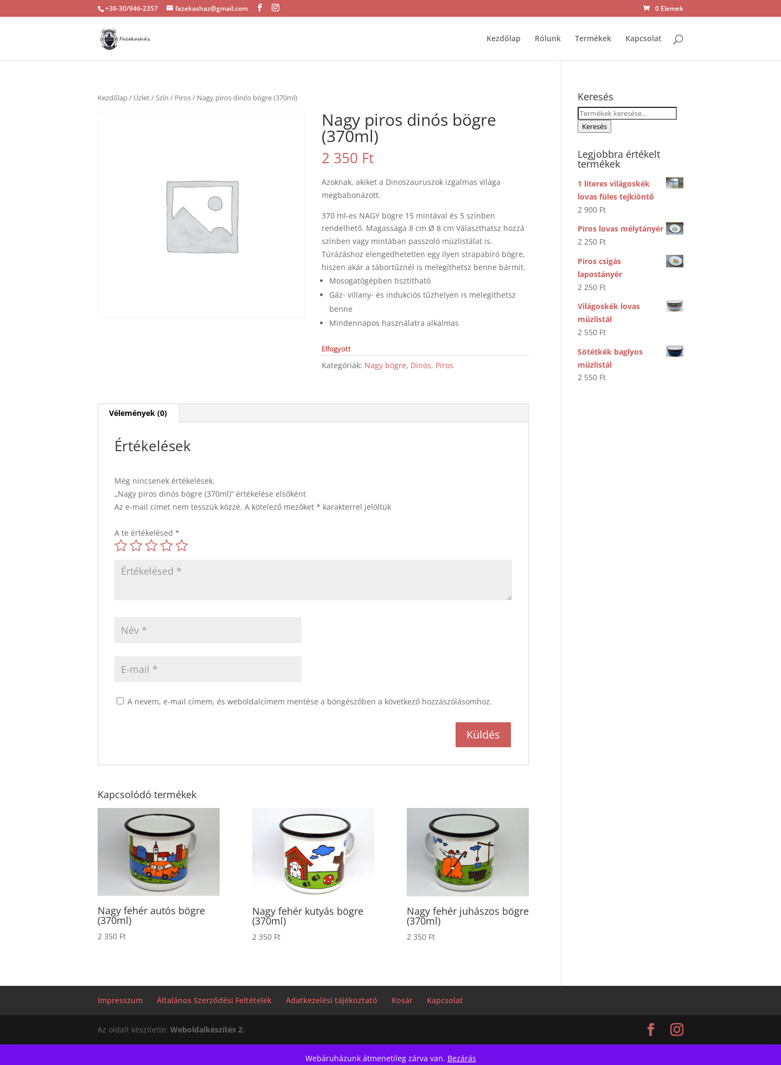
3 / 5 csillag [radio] (151, 545)
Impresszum (120, 1000)
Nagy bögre (385, 365)
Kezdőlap (503, 39)
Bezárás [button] (461, 1058)
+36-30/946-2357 (131, 8)
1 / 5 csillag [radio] (120, 545)
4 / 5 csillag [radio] (166, 545)
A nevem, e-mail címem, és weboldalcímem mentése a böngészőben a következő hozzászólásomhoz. (309, 701)
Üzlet (141, 97)
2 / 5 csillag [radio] (136, 545)
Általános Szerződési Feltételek (214, 1000)
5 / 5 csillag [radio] (181, 545)
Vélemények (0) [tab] (138, 413)
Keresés (594, 126)
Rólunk (548, 39)
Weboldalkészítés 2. (207, 1029)
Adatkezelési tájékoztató (331, 1000)
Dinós (421, 365)
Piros (183, 97)
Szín (162, 97)
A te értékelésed (147, 533)
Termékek (593, 39)
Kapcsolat (643, 39)
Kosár (402, 1000)
